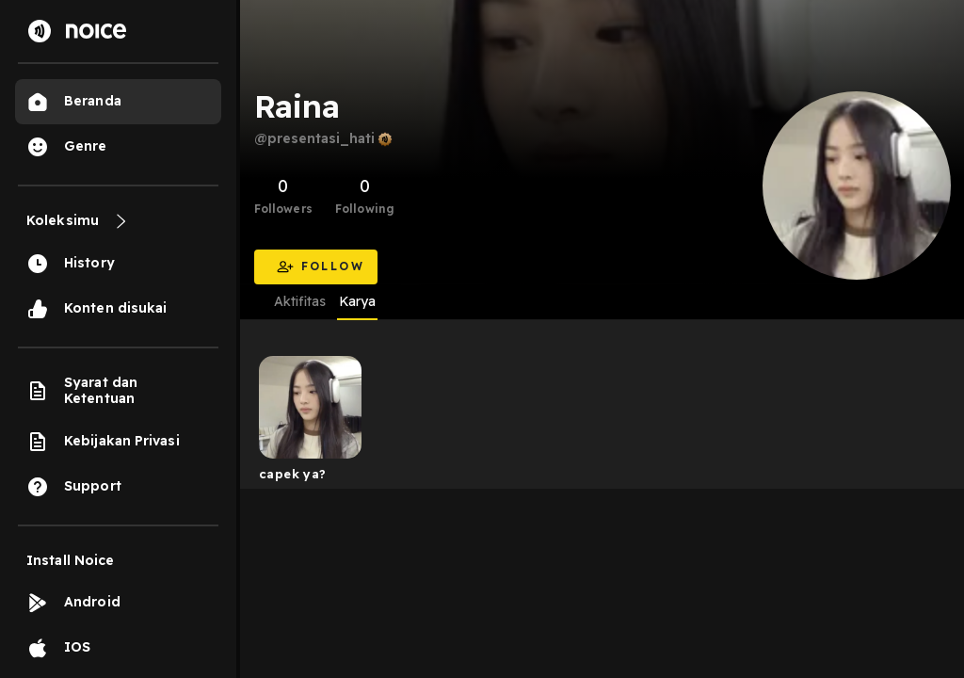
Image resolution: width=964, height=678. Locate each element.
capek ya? (293, 473)
